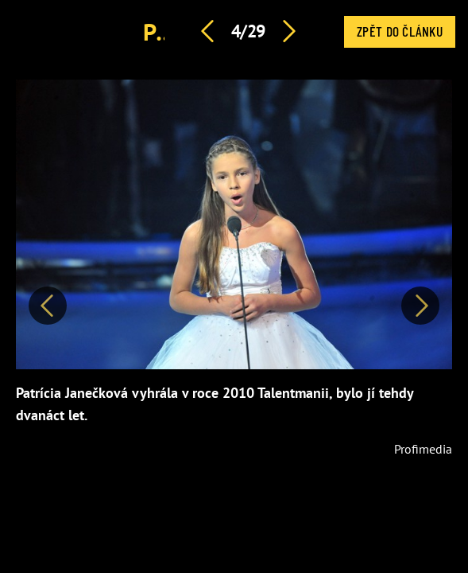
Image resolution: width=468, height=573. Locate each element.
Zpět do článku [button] (400, 31)
